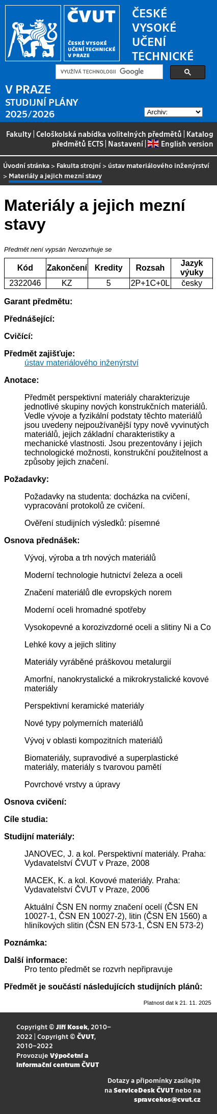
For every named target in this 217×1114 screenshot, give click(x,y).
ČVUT (85, 1036)
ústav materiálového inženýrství (158, 165)
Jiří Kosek (72, 1026)
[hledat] (108, 72)
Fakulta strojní (79, 165)
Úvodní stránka (26, 165)
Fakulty (19, 133)
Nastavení (125, 143)
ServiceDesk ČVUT (144, 1090)
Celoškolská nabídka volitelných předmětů (109, 133)
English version (180, 143)
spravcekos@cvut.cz (167, 1099)
